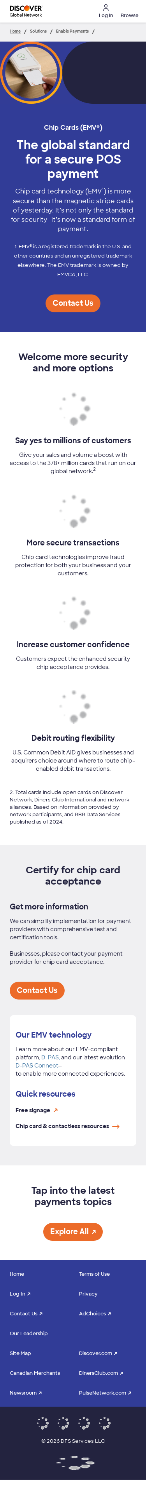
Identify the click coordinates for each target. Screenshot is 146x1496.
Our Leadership (29, 1333)
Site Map (20, 1353)
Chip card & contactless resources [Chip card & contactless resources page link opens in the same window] (68, 1126)
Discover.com (95, 1353)
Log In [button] (106, 11)
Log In (17, 1293)
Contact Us (23, 1313)
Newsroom (23, 1393)
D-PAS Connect (37, 1065)
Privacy (88, 1293)
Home (17, 1274)
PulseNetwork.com (102, 1393)
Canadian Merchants (35, 1373)
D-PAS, (50, 1057)
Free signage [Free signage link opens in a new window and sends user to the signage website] (37, 1110)
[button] (128, 11)
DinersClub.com (98, 1373)
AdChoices (92, 1313)
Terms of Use (94, 1274)
